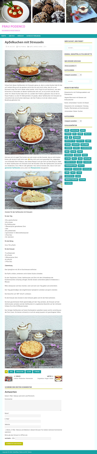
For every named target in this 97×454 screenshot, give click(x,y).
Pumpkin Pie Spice (70, 162)
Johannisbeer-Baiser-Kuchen (74, 111)
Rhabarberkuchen (70, 165)
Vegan (78, 176)
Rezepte (3, 36)
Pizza (80, 158)
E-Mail (7, 419)
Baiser (83, 130)
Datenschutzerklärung (34, 36)
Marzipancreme (35, 168)
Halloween (84, 144)
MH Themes (28, 452)
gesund (67, 144)
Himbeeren (68, 148)
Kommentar (8, 399)
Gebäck (35, 46)
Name (6, 413)
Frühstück (80, 141)
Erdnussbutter (70, 141)
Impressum (21, 36)
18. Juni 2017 (11, 46)
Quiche (80, 162)
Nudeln (85, 155)
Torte (79, 172)
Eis (70, 137)
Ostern (67, 158)
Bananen (68, 134)
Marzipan (77, 155)
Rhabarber (87, 162)
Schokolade (87, 169)
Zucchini (82, 179)
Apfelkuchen (19, 371)
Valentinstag (69, 176)
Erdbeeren (77, 137)
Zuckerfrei (68, 183)
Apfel (31, 46)
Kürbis (80, 151)
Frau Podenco (22, 46)
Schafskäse (77, 169)
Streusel (37, 371)
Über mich (12, 36)
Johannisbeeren (86, 148)
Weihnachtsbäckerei (71, 179)
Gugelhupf (75, 144)
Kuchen (40, 46)
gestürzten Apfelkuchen (12, 168)
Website (7, 424)
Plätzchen (87, 158)
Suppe (67, 172)
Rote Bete (68, 169)
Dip (66, 137)
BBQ (74, 134)
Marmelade (68, 155)
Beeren (80, 134)
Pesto (74, 158)
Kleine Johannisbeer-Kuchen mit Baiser (77, 103)
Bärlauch (87, 134)
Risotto (81, 165)
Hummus (76, 148)
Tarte (73, 172)
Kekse (67, 151)
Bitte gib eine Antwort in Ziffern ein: (16, 435)
